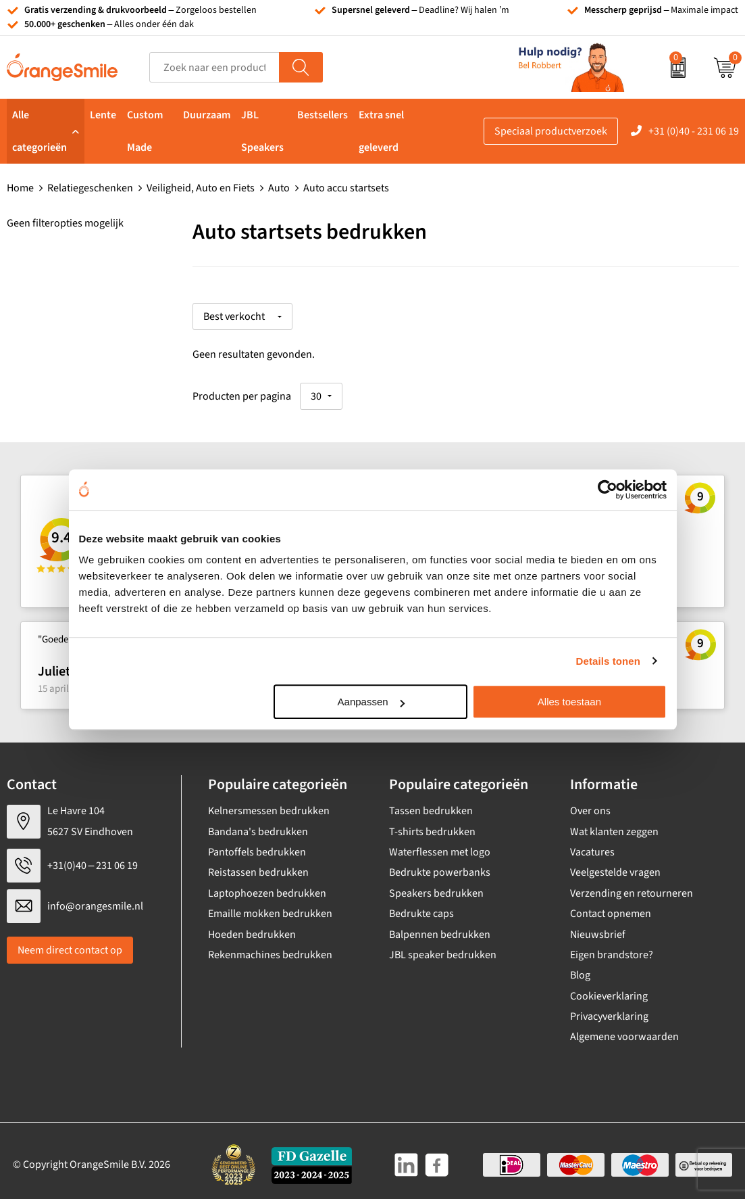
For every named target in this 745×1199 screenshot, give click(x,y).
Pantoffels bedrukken (257, 844)
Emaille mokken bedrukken (270, 906)
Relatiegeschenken (90, 188)
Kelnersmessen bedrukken (269, 804)
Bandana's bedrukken (258, 824)
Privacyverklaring (609, 1009)
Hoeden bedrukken (252, 927)
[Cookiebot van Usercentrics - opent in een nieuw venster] (607, 489)
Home (20, 188)
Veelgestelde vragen (615, 865)
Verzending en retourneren (631, 885)
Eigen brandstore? (611, 947)
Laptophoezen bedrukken (267, 885)
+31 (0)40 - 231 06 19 (693, 131)
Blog (580, 968)
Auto (279, 188)
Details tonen (608, 661)
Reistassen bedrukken (258, 865)
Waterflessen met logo (439, 844)
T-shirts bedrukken (432, 824)
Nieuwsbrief (597, 927)
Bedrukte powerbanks (439, 865)
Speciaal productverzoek (550, 131)
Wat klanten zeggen (614, 824)
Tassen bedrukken (431, 804)
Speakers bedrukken (436, 885)
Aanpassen (371, 701)
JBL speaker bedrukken (442, 947)
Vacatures (592, 844)
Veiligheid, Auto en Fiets (201, 188)
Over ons (590, 804)
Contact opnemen (610, 906)
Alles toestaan (569, 701)
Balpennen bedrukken (439, 927)
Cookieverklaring (609, 988)
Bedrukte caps (421, 906)
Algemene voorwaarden (624, 1029)
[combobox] (214, 67)
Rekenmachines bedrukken (270, 947)
